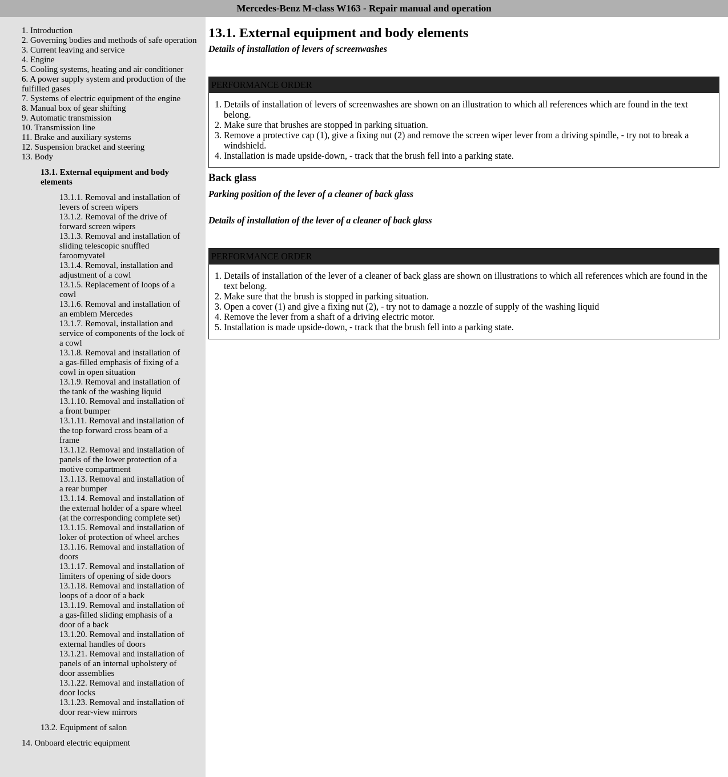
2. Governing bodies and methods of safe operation (109, 40)
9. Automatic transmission (66, 117)
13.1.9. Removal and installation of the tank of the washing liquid (119, 386)
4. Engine (38, 59)
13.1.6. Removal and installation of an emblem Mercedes (119, 308)
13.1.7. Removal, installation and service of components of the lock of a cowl (121, 333)
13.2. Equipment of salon (84, 727)
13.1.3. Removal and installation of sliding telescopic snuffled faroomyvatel (119, 245)
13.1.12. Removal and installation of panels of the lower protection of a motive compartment (121, 459)
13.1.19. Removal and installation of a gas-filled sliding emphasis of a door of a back (121, 614)
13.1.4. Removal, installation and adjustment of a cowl (116, 270)
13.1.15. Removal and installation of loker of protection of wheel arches (121, 532)
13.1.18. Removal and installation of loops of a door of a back (121, 590)
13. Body (37, 156)
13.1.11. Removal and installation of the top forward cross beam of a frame (121, 430)
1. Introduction (47, 30)
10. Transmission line (58, 127)
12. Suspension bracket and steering (83, 146)
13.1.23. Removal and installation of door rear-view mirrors (121, 707)
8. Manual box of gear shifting (74, 108)
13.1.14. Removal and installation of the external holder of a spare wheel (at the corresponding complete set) (121, 508)
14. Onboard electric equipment (76, 742)
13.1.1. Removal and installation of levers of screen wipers (119, 202)
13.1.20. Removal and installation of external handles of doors (121, 639)
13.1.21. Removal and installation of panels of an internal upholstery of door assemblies (121, 663)
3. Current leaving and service (73, 49)
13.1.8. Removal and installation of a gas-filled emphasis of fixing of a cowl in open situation (119, 362)
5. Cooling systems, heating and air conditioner (102, 69)
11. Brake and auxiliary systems (76, 137)
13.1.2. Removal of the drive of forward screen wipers (113, 221)
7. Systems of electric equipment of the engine (101, 98)
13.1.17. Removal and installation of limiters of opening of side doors (121, 571)
